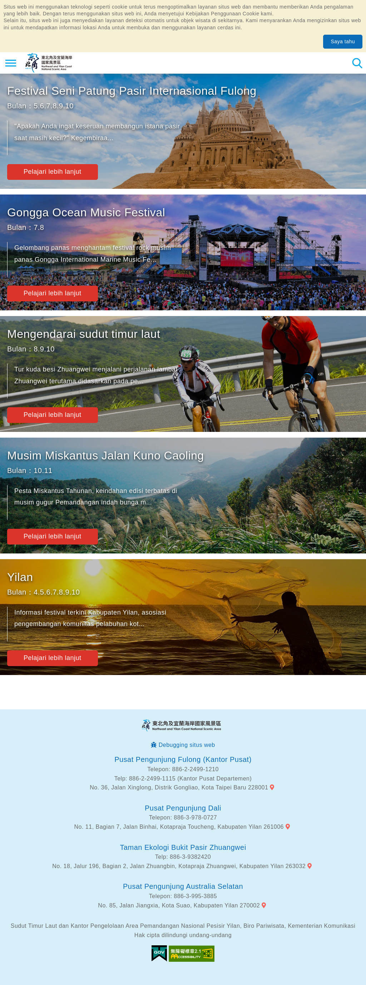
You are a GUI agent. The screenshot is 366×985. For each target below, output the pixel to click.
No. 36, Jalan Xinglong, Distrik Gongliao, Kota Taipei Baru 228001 (179, 787)
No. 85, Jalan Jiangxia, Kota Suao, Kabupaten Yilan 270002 (179, 905)
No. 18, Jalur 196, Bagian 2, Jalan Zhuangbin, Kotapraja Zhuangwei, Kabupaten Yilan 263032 (179, 866)
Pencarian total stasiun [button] (357, 63)
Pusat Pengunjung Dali (183, 808)
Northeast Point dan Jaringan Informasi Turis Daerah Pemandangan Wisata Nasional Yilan (48, 63)
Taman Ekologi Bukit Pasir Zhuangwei (183, 847)
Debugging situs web (187, 745)
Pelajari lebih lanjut (52, 171)
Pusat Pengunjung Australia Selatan (183, 886)
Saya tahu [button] (343, 41)
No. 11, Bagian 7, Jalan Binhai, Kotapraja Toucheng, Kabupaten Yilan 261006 (179, 827)
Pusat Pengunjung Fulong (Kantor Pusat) (183, 759)
